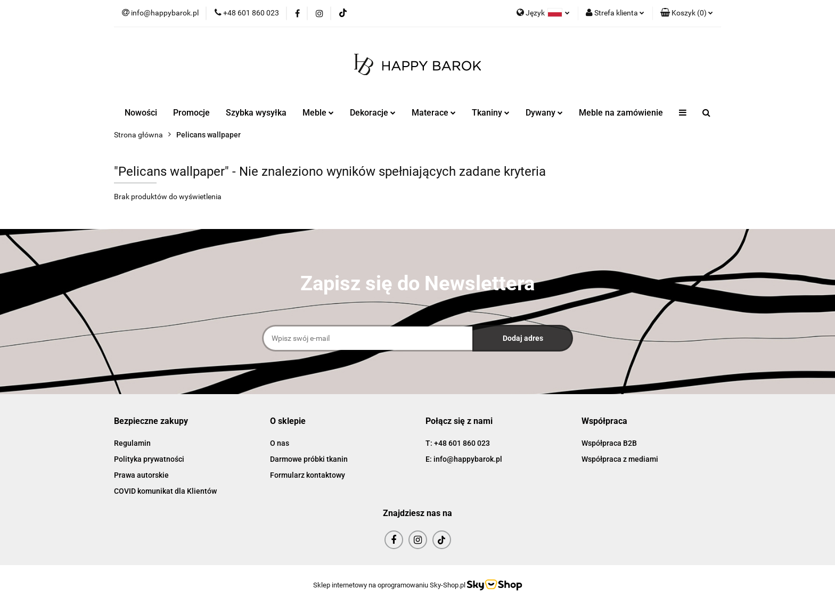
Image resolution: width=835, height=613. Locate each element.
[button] (686, 13)
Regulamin (132, 443)
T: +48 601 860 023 (457, 443)
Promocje (191, 113)
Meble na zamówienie (621, 113)
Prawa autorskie (141, 475)
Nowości (141, 113)
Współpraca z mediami (620, 459)
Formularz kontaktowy (307, 475)
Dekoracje (373, 113)
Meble (318, 113)
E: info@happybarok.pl (463, 459)
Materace (434, 113)
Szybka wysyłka (256, 113)
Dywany (544, 113)
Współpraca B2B (609, 443)
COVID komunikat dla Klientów (165, 491)
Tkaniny (491, 113)
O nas (279, 443)
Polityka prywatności (149, 459)
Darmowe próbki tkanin (309, 459)
